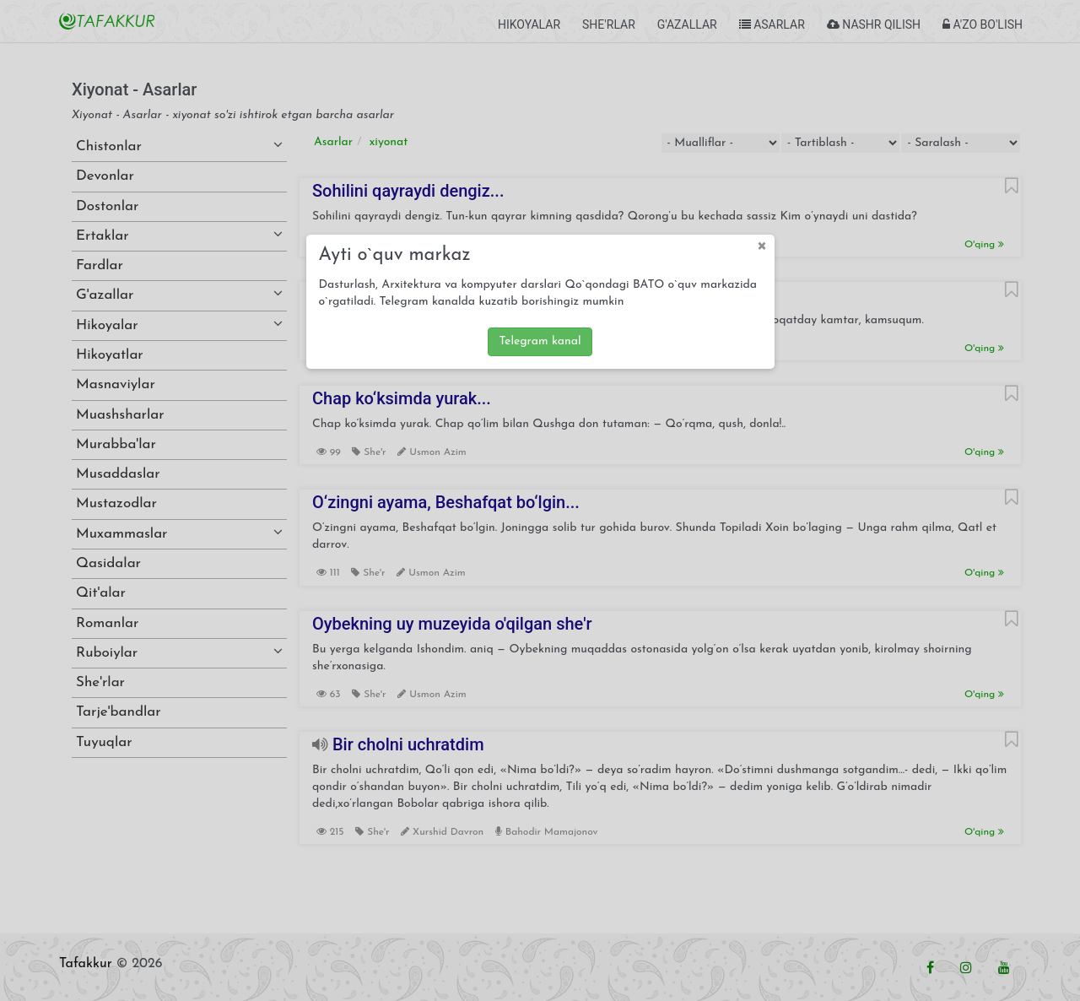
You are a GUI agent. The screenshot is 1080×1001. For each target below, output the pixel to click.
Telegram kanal (539, 341)
